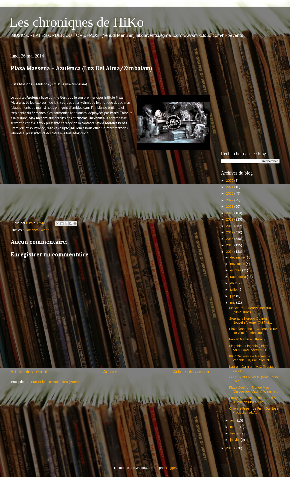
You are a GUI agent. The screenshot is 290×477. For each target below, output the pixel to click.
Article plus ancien (192, 371)
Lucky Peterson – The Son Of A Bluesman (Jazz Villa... (252, 400)
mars (234, 427)
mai (233, 302)
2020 (230, 213)
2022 (230, 200)
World (45, 230)
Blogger (170, 468)
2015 (230, 245)
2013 (230, 448)
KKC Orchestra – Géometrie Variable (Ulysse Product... (250, 358)
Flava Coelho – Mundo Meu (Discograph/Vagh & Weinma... (253, 389)
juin (233, 296)
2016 (230, 239)
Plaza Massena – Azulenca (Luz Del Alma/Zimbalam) (253, 331)
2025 (230, 180)
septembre (238, 277)
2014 (230, 251)
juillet (234, 289)
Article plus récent (29, 371)
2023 (230, 193)
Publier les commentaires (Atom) (55, 382)
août (234, 283)
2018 (230, 226)
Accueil (110, 371)
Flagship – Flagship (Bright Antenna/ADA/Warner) (248, 348)
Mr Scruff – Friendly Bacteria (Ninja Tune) (250, 310)
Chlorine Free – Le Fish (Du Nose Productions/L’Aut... (253, 410)
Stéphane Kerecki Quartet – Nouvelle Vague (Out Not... (250, 320)
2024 (230, 187)
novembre (238, 264)
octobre (236, 270)
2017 (230, 232)
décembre (238, 257)
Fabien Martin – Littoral (246, 339)
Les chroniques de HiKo (76, 22)
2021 (230, 206)
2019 (230, 219)
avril (233, 420)
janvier (235, 440)
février (235, 433)
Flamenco (32, 230)
